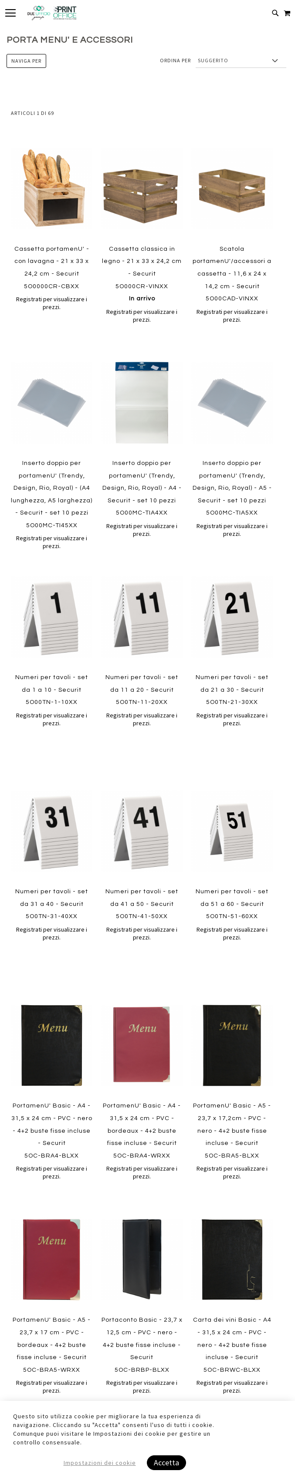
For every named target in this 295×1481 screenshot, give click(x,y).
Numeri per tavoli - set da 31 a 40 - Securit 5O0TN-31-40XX (51, 904)
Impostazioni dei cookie (100, 1463)
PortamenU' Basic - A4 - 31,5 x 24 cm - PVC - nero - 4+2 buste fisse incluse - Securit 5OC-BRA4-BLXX (51, 1130)
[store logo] (52, 13)
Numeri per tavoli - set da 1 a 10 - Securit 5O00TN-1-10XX (51, 689)
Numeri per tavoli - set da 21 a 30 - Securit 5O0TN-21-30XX (232, 689)
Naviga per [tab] (26, 60)
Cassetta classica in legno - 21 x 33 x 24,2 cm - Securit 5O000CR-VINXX (142, 274)
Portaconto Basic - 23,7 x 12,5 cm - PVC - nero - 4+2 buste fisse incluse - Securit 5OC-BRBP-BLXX (142, 1357)
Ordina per (175, 60)
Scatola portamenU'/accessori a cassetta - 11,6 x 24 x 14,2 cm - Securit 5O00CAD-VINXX (232, 274)
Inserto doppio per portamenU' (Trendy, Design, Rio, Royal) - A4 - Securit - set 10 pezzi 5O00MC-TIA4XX (142, 488)
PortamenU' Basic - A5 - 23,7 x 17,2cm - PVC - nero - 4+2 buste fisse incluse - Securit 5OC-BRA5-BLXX (232, 1130)
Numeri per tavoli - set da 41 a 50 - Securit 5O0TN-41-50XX (141, 904)
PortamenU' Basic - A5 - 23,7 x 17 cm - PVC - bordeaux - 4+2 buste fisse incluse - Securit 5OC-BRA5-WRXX (52, 1357)
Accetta (166, 1462)
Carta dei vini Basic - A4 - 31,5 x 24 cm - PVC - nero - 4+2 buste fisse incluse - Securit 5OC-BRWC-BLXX (232, 1357)
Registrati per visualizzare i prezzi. (51, 303)
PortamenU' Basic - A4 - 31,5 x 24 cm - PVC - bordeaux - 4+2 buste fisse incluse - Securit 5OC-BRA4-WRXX (142, 1130)
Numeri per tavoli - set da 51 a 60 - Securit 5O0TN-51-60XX (232, 904)
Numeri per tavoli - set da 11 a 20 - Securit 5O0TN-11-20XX (141, 689)
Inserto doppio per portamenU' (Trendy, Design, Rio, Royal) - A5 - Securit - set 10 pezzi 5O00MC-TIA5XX (232, 488)
